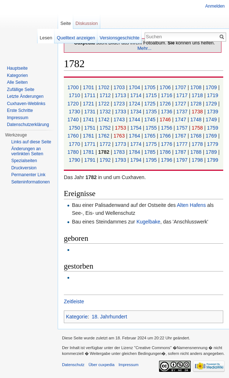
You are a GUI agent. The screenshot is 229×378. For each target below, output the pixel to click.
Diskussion (86, 23)
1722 (104, 104)
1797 (182, 160)
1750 (75, 128)
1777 (182, 144)
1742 (104, 119)
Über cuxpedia (101, 364)
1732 (106, 111)
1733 (121, 111)
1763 (120, 136)
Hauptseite (17, 68)
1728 (196, 104)
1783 (120, 152)
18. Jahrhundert (109, 317)
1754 (136, 128)
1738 (197, 111)
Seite (65, 23)
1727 (181, 104)
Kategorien (17, 75)
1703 (120, 87)
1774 (136, 144)
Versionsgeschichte (119, 37)
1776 (167, 144)
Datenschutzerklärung (28, 124)
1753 (121, 128)
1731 (90, 111)
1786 (166, 152)
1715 (152, 95)
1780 (73, 152)
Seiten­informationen (30, 181)
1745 (150, 119)
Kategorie (77, 317)
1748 (196, 119)
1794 (136, 160)
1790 (75, 160)
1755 (152, 128)
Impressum (17, 117)
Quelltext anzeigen (76, 37)
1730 (75, 111)
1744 (135, 119)
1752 (106, 128)
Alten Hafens (191, 205)
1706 (166, 87)
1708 (196, 87)
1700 (73, 87)
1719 (212, 95)
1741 (89, 119)
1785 (150, 152)
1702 (104, 87)
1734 (136, 111)
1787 (181, 152)
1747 (181, 119)
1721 (89, 104)
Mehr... (144, 48)
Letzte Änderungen (25, 96)
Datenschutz (73, 364)
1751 (90, 128)
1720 (73, 104)
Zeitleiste (74, 301)
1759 (212, 128)
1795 (152, 160)
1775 (152, 144)
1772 (106, 144)
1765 (150, 136)
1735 (152, 111)
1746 (166, 119)
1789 (212, 152)
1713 (121, 95)
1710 (75, 95)
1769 (212, 136)
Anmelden (215, 6)
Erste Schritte (20, 110)
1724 (135, 104)
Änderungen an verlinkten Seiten (27, 151)
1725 (150, 104)
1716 (167, 95)
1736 (167, 111)
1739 (212, 111)
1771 (90, 144)
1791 (90, 160)
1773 (121, 144)
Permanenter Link (28, 174)
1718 (197, 95)
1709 (212, 87)
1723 (120, 104)
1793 (121, 160)
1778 (197, 144)
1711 (90, 95)
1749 (212, 119)
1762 (104, 136)
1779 (212, 144)
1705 (150, 87)
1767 (181, 136)
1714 (136, 95)
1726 (166, 104)
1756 (167, 128)
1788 (196, 152)
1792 (106, 160)
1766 (166, 136)
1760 (73, 136)
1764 (135, 136)
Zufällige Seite (20, 89)
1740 (73, 119)
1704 (135, 87)
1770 (75, 144)
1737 (182, 111)
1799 (212, 160)
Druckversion (23, 167)
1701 (89, 87)
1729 (212, 104)
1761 (89, 136)
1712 (106, 95)
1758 (197, 128)
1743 (120, 119)
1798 (197, 160)
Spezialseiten (24, 160)
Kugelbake (148, 222)
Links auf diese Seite (31, 141)
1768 (196, 136)
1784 (135, 152)
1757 (182, 128)
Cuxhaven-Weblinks (26, 103)
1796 (167, 160)
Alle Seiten (17, 82)
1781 (89, 152)
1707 (181, 87)
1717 (182, 95)
